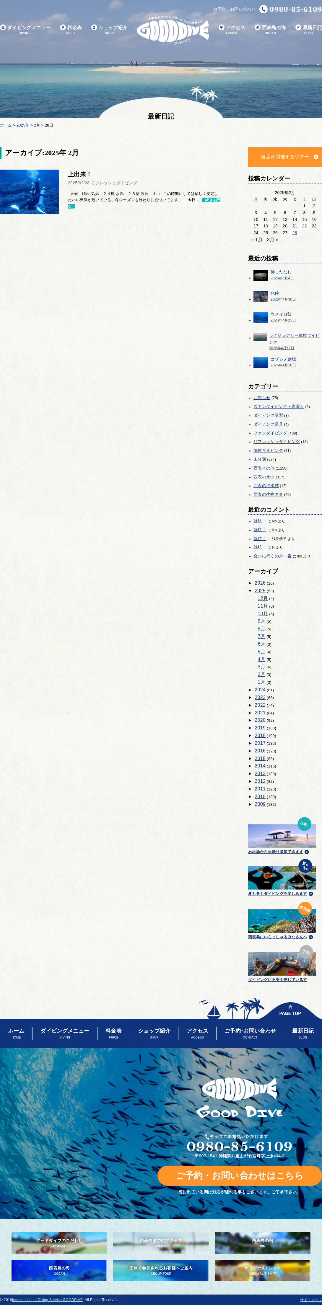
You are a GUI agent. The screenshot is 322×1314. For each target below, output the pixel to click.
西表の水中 (264, 477)
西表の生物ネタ (268, 494)
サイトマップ (311, 1300)
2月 (262, 674)
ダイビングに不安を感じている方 (282, 962)
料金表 (71, 30)
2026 (260, 582)
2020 (260, 720)
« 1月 (257, 239)
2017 (260, 743)
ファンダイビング (270, 433)
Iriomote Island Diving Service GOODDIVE (47, 1300)
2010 (260, 796)
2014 (260, 765)
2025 (260, 590)
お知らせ (261, 397)
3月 (262, 666)
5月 (262, 651)
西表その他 (264, 468)
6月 (262, 644)
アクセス (232, 30)
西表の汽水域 (266, 485)
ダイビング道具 (268, 424)
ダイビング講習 (268, 415)
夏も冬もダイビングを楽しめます (282, 876)
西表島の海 (270, 30)
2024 (260, 689)
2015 (260, 758)
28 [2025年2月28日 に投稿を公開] (294, 232)
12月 (263, 598)
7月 (262, 636)
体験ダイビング (268, 450)
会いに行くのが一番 (272, 556)
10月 (263, 613)
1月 (262, 682)
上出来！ (80, 174)
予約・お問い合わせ (235, 9)
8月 (262, 628)
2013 (260, 773)
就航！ (259, 521)
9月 (262, 621)
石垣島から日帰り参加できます (282, 834)
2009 (260, 804)
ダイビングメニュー (25, 30)
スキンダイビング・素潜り (278, 406)
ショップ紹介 (109, 30)
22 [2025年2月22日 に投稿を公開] (304, 226)
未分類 (259, 459)
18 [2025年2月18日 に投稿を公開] (265, 226)
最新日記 (308, 30)
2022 (260, 705)
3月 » (273, 239)
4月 (262, 659)
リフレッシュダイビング (276, 441)
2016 (260, 750)
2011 (260, 788)
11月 (263, 605)
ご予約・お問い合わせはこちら (240, 1175)
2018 (260, 735)
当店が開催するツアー (285, 156)
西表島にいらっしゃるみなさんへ (282, 919)
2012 (260, 781)
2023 (260, 697)
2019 (260, 727)
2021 (260, 712)
